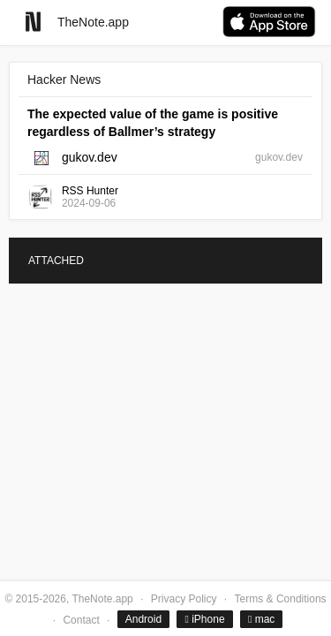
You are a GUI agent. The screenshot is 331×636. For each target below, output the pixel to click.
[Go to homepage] (33, 21)
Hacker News (64, 79)
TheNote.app (93, 22)
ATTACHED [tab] (56, 260)
